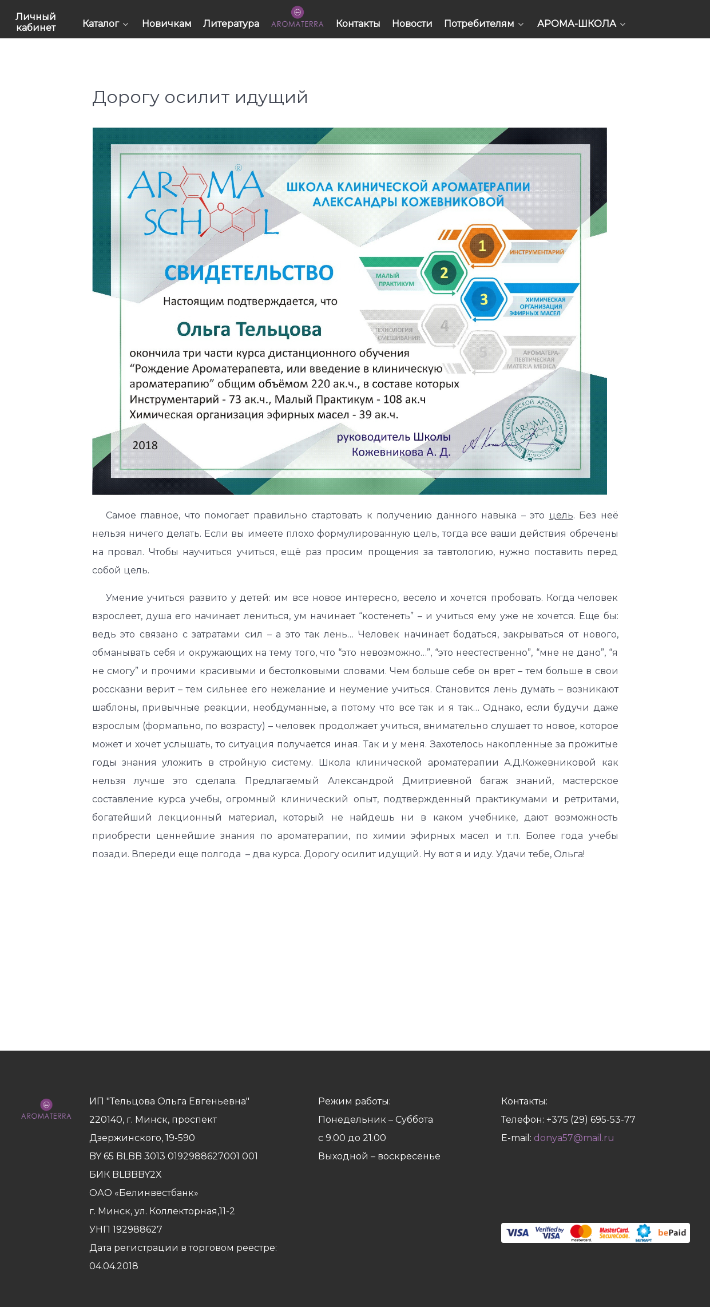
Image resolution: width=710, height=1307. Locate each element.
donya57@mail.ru (574, 1137)
